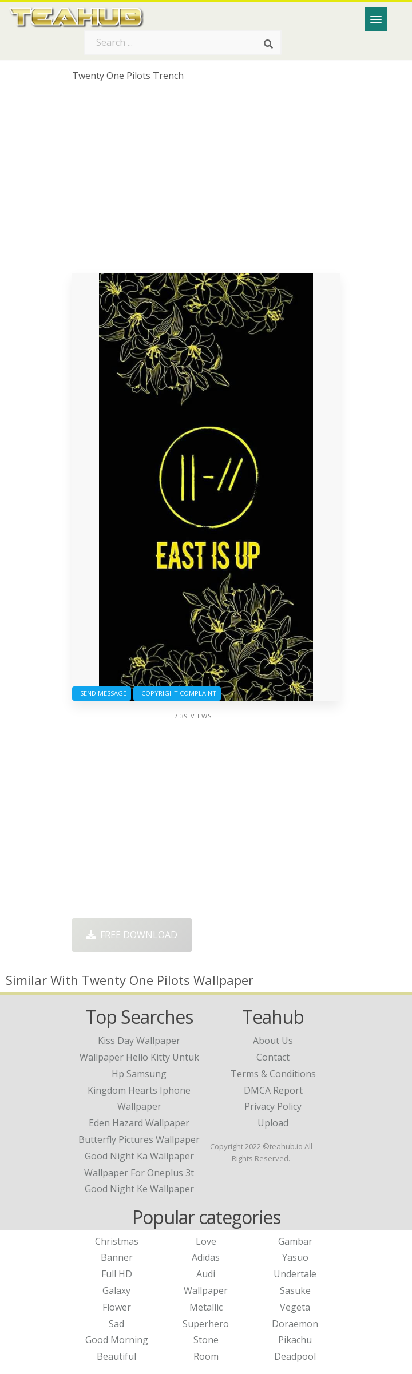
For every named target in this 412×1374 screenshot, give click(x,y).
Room (206, 1356)
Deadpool (295, 1356)
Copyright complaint (177, 693)
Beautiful (116, 1356)
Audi (205, 1274)
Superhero (206, 1323)
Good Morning (116, 1339)
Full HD (116, 1274)
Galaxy (116, 1290)
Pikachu (295, 1339)
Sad (116, 1323)
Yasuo (295, 1257)
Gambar (295, 1241)
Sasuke (295, 1290)
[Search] (268, 44)
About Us (273, 1040)
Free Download (131, 934)
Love (206, 1241)
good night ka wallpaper (139, 1156)
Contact (273, 1057)
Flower (116, 1307)
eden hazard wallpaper (139, 1123)
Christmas (116, 1241)
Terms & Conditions (273, 1073)
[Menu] (376, 19)
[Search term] (183, 42)
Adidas (206, 1257)
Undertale (295, 1274)
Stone (206, 1339)
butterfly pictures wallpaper (139, 1139)
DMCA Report (273, 1090)
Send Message (101, 693)
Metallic (206, 1307)
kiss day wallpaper (139, 1040)
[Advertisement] (206, 182)
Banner (117, 1257)
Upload (273, 1123)
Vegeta (295, 1307)
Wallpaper (206, 1290)
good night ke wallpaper (139, 1188)
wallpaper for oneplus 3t (139, 1172)
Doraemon (295, 1323)
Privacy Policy (273, 1106)
